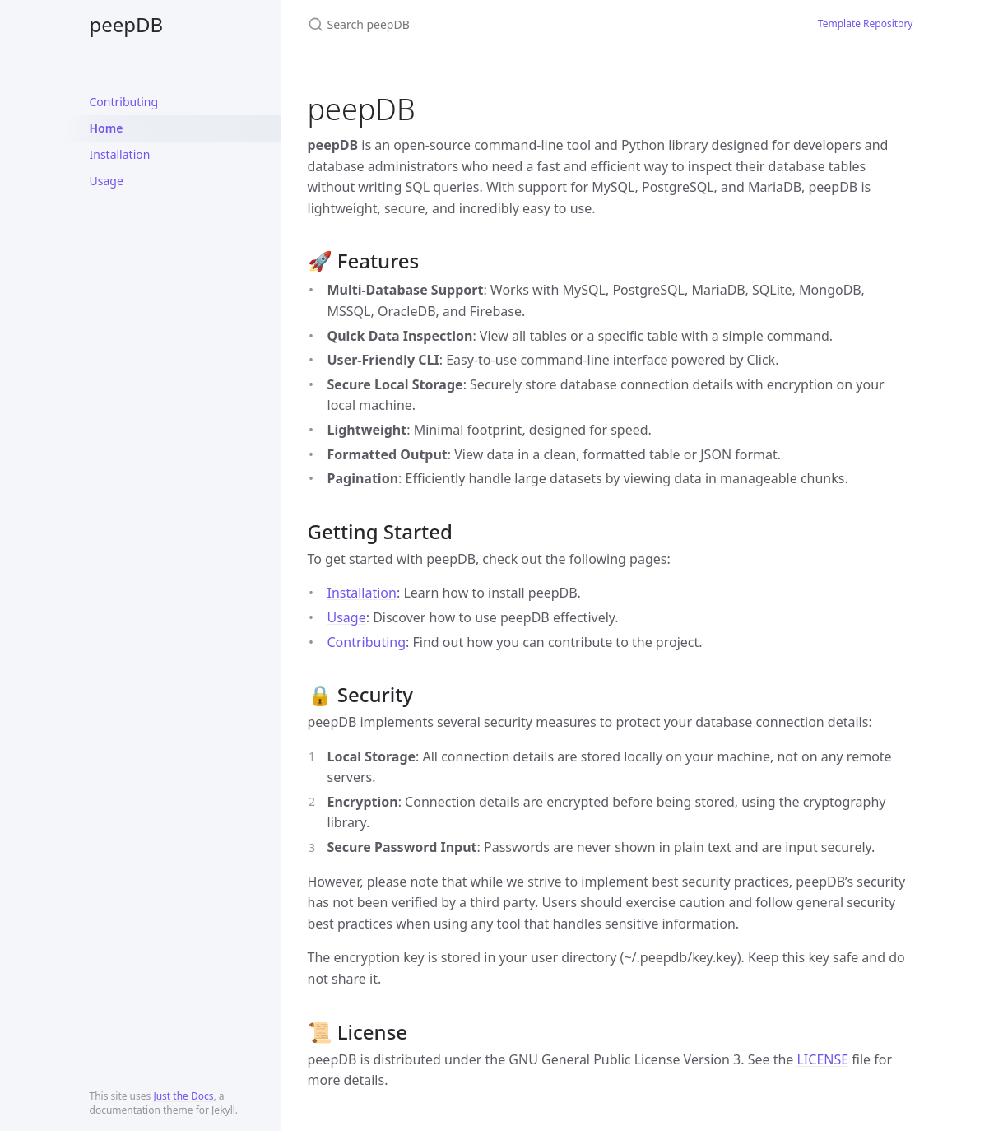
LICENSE (822, 1059)
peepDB (127, 24)
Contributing (124, 101)
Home (106, 128)
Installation (120, 154)
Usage (106, 180)
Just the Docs (183, 1096)
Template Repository (865, 23)
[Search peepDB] (501, 24)
